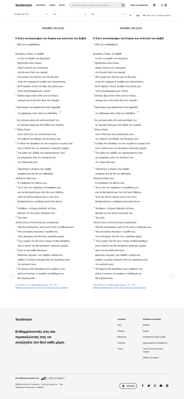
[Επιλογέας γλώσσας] (154, 5)
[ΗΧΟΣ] (130, 15)
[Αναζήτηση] (94, 5)
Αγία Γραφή (40, 5)
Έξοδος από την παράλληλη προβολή (157, 15)
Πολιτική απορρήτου (49, 384)
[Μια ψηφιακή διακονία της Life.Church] (92, 377)
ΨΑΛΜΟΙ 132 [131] (31, 14)
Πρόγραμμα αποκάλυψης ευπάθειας (29, 387)
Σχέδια (52, 5)
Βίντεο (62, 5)
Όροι (61, 384)
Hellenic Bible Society (39, 285)
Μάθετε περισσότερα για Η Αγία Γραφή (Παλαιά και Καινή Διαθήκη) (41, 288)
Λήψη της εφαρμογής (139, 5)
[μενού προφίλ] (164, 5)
